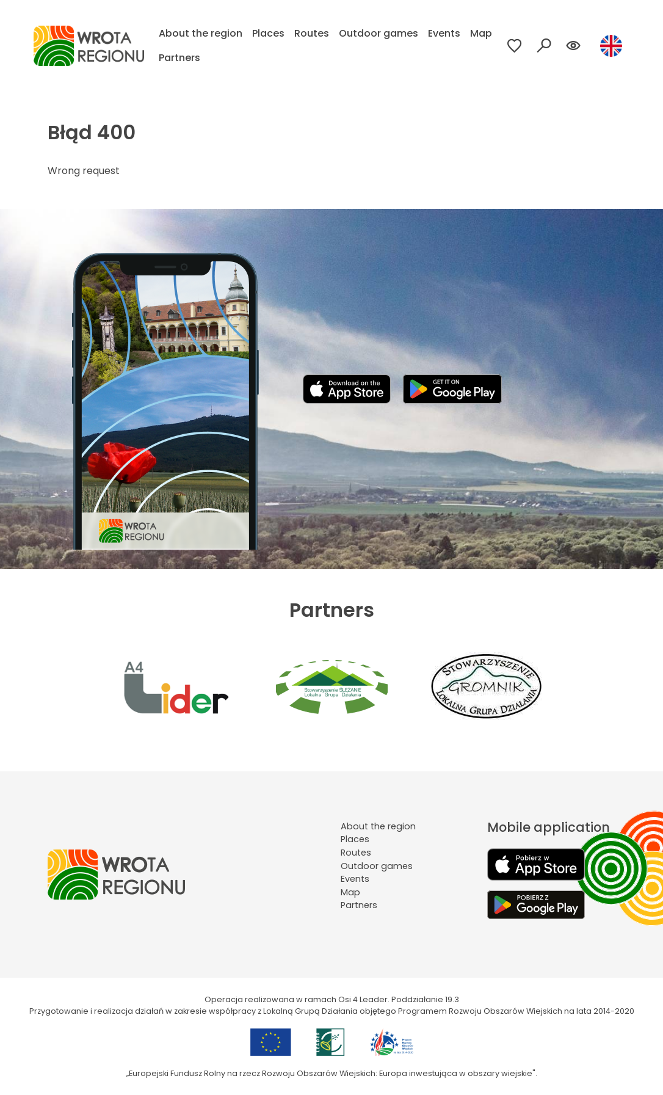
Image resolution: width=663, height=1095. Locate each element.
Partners (179, 58)
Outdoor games (378, 33)
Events (444, 33)
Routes (311, 33)
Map (481, 33)
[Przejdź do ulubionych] (514, 46)
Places (268, 33)
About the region (200, 33)
